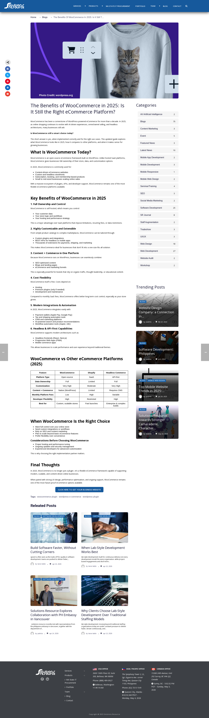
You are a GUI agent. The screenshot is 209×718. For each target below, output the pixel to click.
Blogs (44, 17)
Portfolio (140, 6)
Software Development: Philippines (156, 351)
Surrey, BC (158, 693)
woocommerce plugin (47, 497)
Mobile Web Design (156, 381)
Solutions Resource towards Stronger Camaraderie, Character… (153, 421)
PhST (134, 695)
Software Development (53, 516)
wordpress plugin (91, 497)
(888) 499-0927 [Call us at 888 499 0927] (105, 680)
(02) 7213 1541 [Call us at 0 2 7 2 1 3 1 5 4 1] (135, 687)
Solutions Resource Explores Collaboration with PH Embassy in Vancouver (54, 614)
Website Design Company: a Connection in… (156, 312)
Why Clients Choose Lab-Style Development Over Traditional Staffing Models (103, 614)
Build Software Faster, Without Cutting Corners (53, 549)
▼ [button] (85, 6)
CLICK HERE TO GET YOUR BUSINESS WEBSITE (79, 489)
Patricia (40, 633)
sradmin (149, 322)
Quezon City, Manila (133, 692)
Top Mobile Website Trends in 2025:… (153, 388)
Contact (177, 6)
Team (152, 6)
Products (93, 6)
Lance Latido (42, 564)
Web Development (101, 579)
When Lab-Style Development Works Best (103, 549)
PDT (153, 696)
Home (33, 17)
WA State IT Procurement (118, 6)
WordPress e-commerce (70, 497)
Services (77, 6)
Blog (165, 6)
